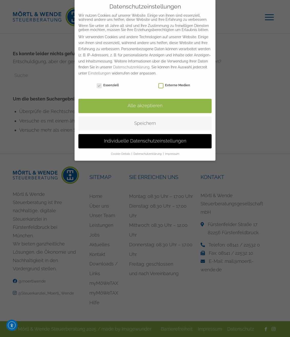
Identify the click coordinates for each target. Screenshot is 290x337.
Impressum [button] (172, 147)
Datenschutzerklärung (131, 61)
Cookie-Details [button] (121, 147)
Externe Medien (174, 79)
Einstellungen (99, 67)
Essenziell (108, 79)
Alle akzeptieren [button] (145, 99)
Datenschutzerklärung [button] (147, 147)
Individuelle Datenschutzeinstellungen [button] (145, 135)
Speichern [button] (145, 117)
